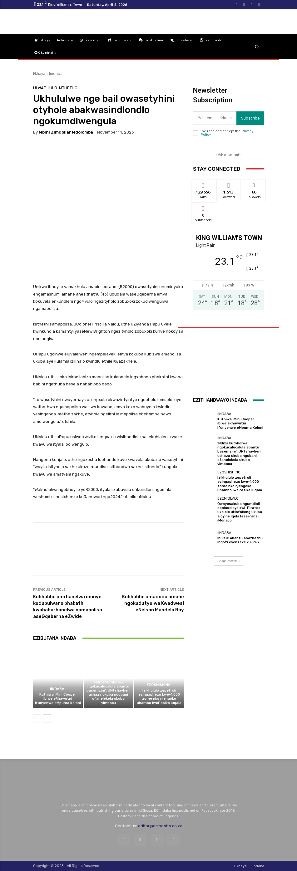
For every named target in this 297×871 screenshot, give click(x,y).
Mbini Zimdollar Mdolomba (66, 132)
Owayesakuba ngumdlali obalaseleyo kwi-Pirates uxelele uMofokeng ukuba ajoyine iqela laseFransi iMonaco (239, 512)
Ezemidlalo (228, 498)
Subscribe (250, 118)
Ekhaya (39, 73)
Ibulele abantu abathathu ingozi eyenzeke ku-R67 (240, 540)
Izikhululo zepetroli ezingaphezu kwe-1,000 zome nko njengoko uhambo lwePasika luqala (159, 696)
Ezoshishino (158, 685)
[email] (214, 118)
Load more (228, 561)
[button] (256, 47)
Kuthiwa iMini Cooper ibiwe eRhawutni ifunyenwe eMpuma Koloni (58, 698)
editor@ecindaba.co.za (160, 826)
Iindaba (55, 73)
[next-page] (47, 718)
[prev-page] (37, 718)
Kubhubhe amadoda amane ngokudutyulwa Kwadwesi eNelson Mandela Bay (153, 603)
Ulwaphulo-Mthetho (55, 88)
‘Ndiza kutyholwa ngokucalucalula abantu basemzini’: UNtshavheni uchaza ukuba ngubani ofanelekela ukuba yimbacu (109, 692)
